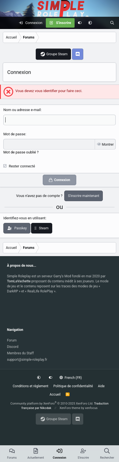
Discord (12, 347)
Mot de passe (14, 134)
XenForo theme (69, 408)
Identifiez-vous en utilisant (24, 218)
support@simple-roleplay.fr (27, 360)
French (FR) (70, 378)
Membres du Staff (20, 353)
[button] (90, 22)
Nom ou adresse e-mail (22, 110)
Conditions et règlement (31, 386)
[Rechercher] (112, 22)
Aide (101, 386)
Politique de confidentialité (73, 386)
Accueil (54, 394)
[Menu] (7, 23)
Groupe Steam (57, 54)
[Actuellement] (101, 22)
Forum (12, 340)
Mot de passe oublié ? (21, 152)
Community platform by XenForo (51, 403)
